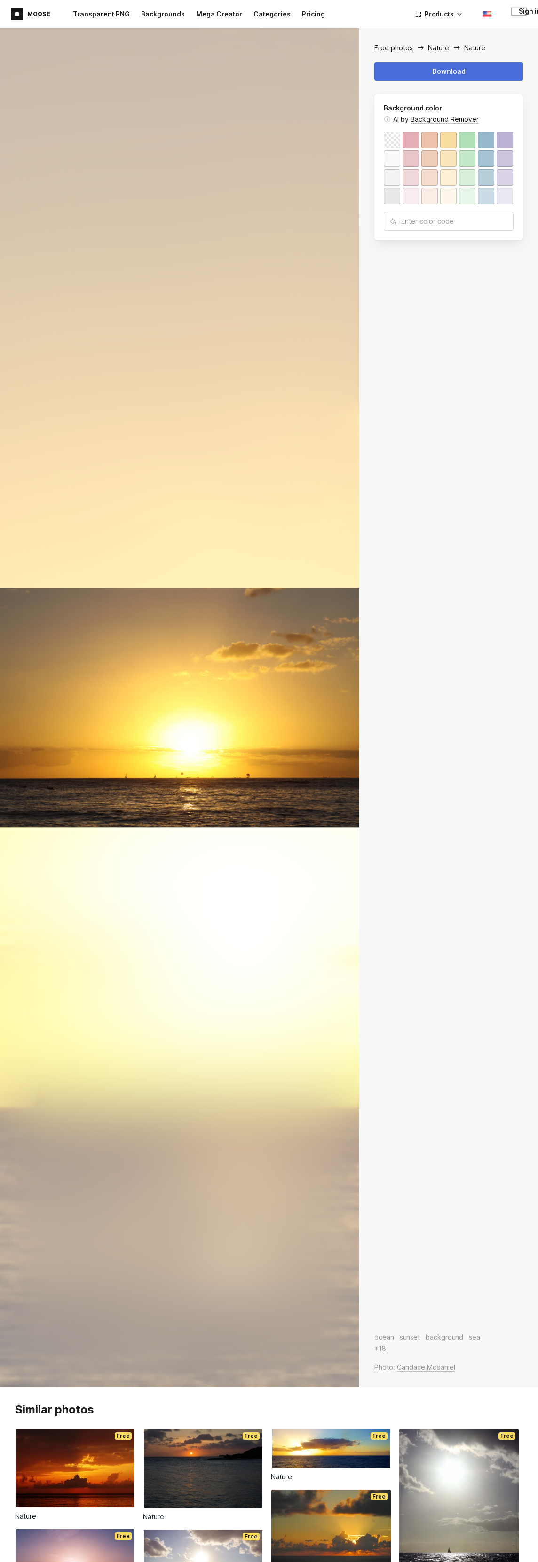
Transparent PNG (101, 14)
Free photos (393, 48)
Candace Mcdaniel (426, 1367)
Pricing (313, 14)
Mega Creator (219, 14)
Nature (438, 48)
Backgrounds (163, 14)
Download (449, 71)
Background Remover (445, 119)
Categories (272, 14)
